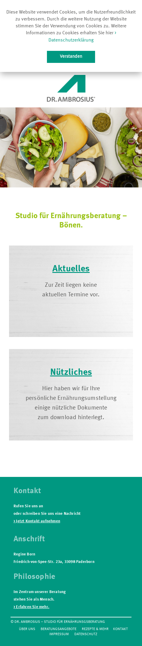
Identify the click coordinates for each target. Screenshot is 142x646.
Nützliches (71, 372)
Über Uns (27, 629)
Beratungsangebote (58, 629)
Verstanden (71, 56)
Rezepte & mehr (95, 629)
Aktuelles (71, 269)
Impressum (59, 634)
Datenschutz (85, 634)
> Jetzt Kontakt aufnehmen (37, 521)
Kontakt (120, 629)
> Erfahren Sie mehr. (31, 607)
